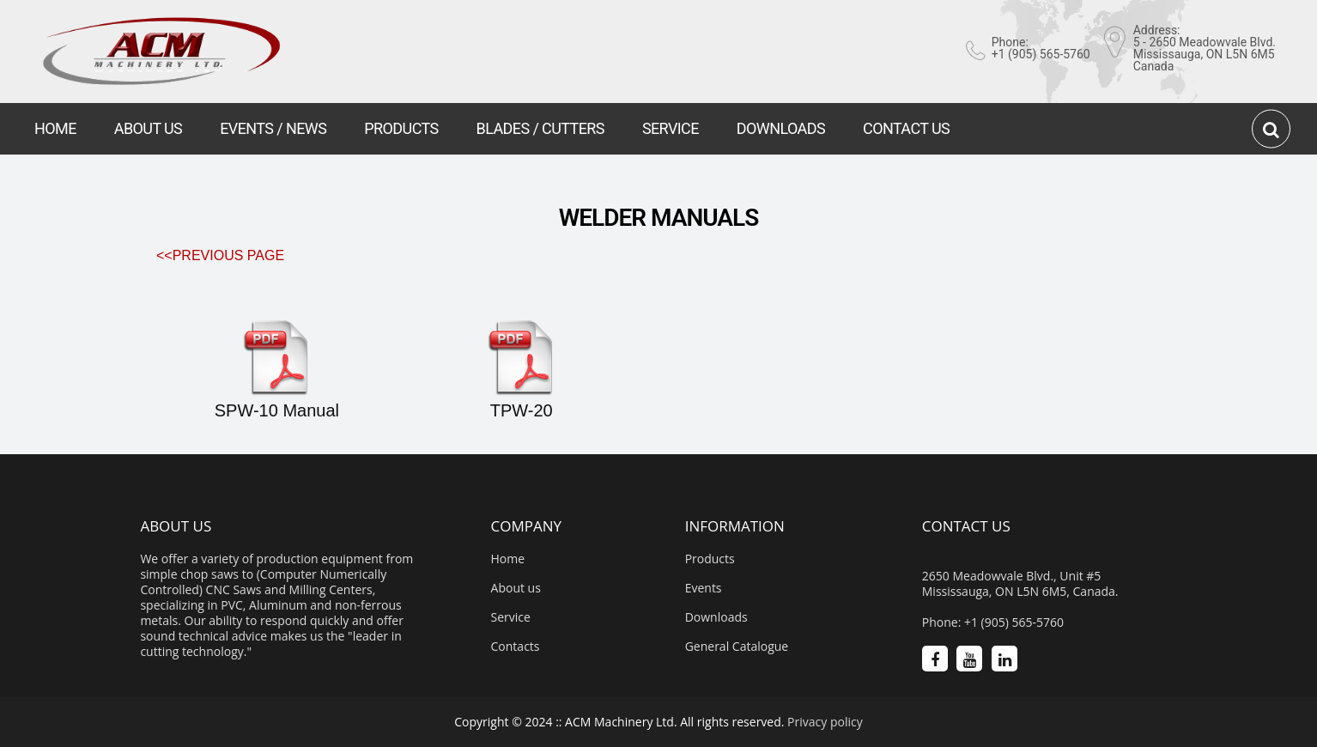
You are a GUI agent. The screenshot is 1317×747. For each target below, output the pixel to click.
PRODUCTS (401, 128)
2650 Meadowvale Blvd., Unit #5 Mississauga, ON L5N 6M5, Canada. (1020, 583)
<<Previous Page (220, 255)
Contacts (515, 646)
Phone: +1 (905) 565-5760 (993, 622)
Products (710, 559)
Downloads (716, 617)
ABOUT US (148, 128)
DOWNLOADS (781, 128)
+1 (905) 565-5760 (1041, 54)
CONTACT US (906, 128)
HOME (55, 128)
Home (508, 559)
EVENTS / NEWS (273, 128)
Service (511, 617)
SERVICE (670, 128)
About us (516, 588)
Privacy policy (825, 722)
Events (703, 588)
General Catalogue (737, 646)
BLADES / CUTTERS (540, 128)
